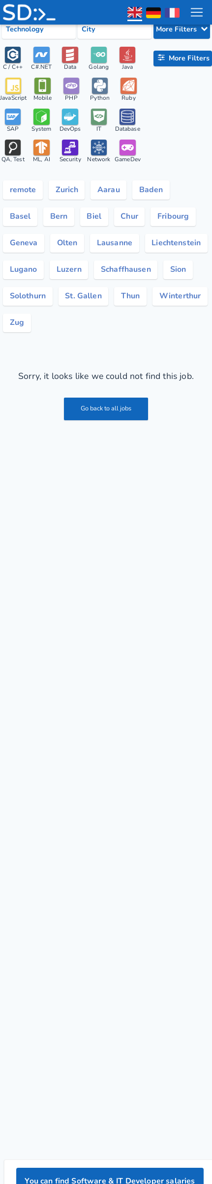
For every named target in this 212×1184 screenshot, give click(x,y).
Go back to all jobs (106, 408)
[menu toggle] (196, 12)
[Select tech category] (39, 29)
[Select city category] (114, 29)
